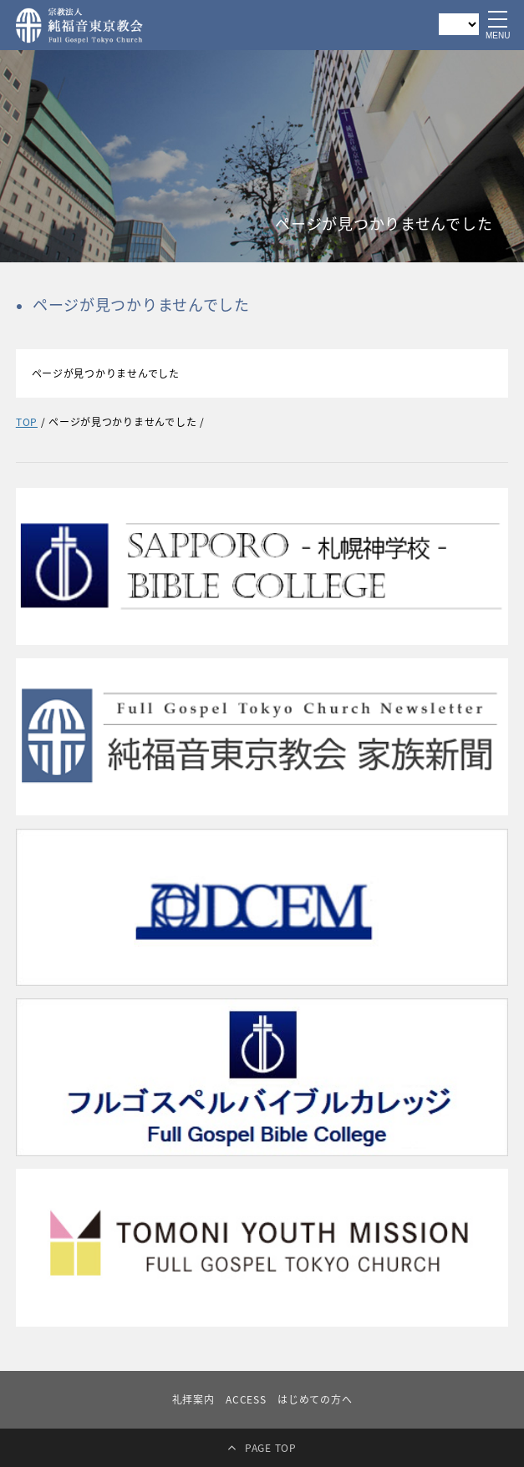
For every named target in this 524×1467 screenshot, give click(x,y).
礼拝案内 (193, 1399)
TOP (27, 421)
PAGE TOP (271, 1447)
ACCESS (246, 1399)
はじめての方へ (314, 1399)
